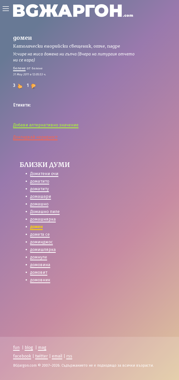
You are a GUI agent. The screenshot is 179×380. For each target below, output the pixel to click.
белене (19, 68)
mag (42, 347)
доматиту (39, 188)
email (57, 356)
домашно (39, 204)
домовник (40, 279)
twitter (41, 356)
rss (69, 356)
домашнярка (43, 219)
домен (36, 226)
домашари (40, 196)
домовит (38, 272)
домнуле (38, 257)
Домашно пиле (45, 211)
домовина (40, 264)
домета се (40, 234)
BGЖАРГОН (72, 10)
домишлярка (43, 249)
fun (16, 347)
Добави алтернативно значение (46, 124)
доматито (39, 181)
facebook (22, 356)
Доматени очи (44, 173)
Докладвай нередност (35, 137)
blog (29, 347)
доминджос (41, 241)
